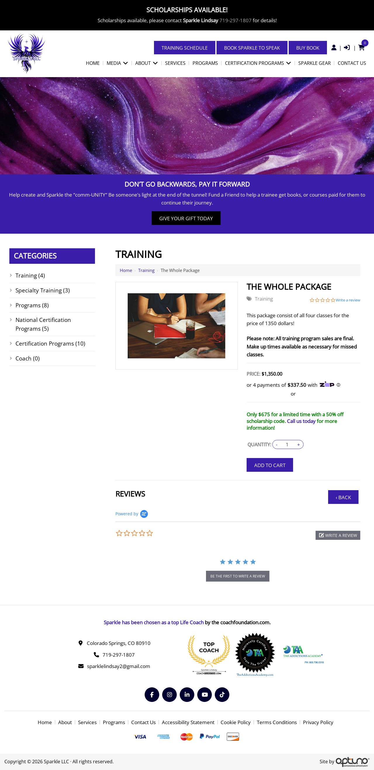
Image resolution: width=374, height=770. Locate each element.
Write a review (348, 300)
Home (126, 270)
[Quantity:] (287, 444)
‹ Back (343, 497)
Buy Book (307, 48)
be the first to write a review (237, 576)
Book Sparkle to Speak (252, 48)
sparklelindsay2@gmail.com (118, 666)
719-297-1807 (235, 20)
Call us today (301, 421)
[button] (338, 535)
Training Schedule (185, 48)
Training (146, 270)
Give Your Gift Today (186, 218)
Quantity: (259, 444)
